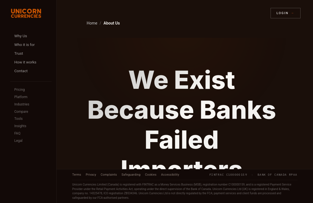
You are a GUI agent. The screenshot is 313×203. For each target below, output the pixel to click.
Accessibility (170, 174)
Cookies (151, 174)
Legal (18, 141)
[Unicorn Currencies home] (26, 13)
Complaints (109, 174)
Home (92, 23)
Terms (76, 174)
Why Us (20, 36)
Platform (20, 97)
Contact (20, 71)
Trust (18, 53)
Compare (21, 112)
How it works (25, 62)
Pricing (19, 90)
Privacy (91, 174)
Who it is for (24, 44)
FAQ (17, 133)
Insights (20, 126)
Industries (21, 104)
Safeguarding (130, 174)
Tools (18, 119)
